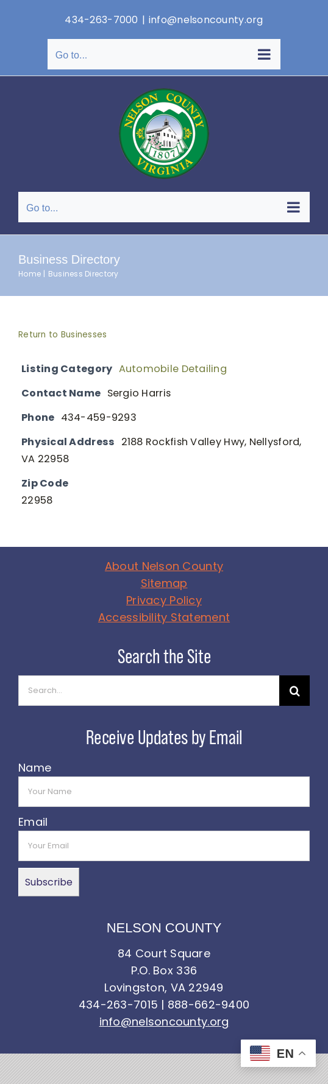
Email (33, 821)
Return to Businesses (62, 334)
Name (34, 767)
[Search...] (148, 690)
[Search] (294, 690)
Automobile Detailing (173, 369)
